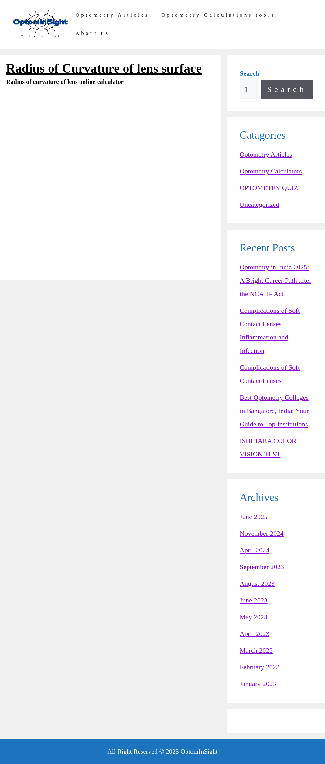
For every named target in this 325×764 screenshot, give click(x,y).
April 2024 (254, 550)
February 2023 (259, 667)
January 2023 (258, 683)
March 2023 (256, 650)
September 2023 (262, 567)
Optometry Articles (112, 15)
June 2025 (254, 516)
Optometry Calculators (271, 171)
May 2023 (253, 617)
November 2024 (262, 533)
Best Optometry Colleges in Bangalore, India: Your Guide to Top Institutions (274, 411)
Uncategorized (259, 204)
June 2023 (254, 600)
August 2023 (257, 583)
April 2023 (254, 633)
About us (93, 33)
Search (286, 89)
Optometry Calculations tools (218, 15)
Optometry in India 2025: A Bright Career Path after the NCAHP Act (275, 280)
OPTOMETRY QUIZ (269, 188)
